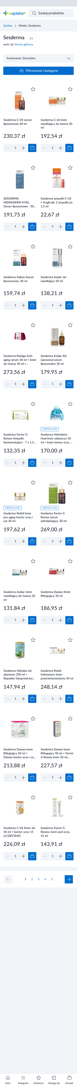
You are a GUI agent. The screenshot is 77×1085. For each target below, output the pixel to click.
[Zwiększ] (23, 148)
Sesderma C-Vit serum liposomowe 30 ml (17, 122)
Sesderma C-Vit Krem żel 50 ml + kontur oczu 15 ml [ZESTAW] (19, 832)
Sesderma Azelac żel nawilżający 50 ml (53, 279)
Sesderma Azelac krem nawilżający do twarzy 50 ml (19, 596)
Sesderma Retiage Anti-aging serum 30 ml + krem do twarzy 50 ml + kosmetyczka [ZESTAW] (19, 360)
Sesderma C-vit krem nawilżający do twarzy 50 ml (56, 124)
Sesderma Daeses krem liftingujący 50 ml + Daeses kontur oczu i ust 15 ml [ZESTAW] (19, 753)
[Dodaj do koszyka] (32, 148)
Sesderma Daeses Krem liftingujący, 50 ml (55, 594)
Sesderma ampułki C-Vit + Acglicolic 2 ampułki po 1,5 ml (56, 202)
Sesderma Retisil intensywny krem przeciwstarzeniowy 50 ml (57, 674)
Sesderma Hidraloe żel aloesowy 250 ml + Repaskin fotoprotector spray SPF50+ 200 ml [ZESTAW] (18, 674)
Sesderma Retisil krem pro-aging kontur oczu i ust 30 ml (18, 517)
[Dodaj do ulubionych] (33, 89)
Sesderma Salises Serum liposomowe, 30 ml (18, 279)
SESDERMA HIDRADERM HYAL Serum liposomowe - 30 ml (18, 202)
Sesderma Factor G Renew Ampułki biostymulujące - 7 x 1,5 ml (18, 438)
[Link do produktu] (20, 119)
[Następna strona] (69, 879)
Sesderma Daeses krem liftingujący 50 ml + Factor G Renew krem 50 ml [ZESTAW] (57, 753)
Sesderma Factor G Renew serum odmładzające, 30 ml (54, 517)
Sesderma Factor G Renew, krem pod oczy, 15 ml (55, 832)
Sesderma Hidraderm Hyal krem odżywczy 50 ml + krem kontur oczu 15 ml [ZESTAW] (57, 438)
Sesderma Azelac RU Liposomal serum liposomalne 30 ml (54, 360)
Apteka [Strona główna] (7, 25)
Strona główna (24, 44)
